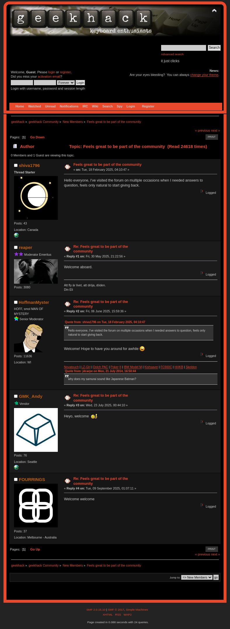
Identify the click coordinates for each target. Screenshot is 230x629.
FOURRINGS (32, 479)
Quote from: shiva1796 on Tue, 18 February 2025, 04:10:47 (105, 322)
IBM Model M (133, 367)
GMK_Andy (31, 396)
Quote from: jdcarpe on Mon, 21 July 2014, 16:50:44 (100, 371)
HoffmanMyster (34, 302)
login (51, 72)
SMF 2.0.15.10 (96, 609)
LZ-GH (85, 367)
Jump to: (175, 577)
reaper (25, 247)
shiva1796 (29, 165)
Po (112, 367)
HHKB (179, 367)
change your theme (204, 74)
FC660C (166, 367)
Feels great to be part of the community (107, 165)
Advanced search (172, 54)
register (65, 72)
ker (116, 367)
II (120, 367)
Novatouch (71, 367)
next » (215, 130)
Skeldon (191, 367)
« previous (202, 130)
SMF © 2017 (116, 609)
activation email (49, 76)
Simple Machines (137, 609)
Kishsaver (151, 367)
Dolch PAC (100, 367)
